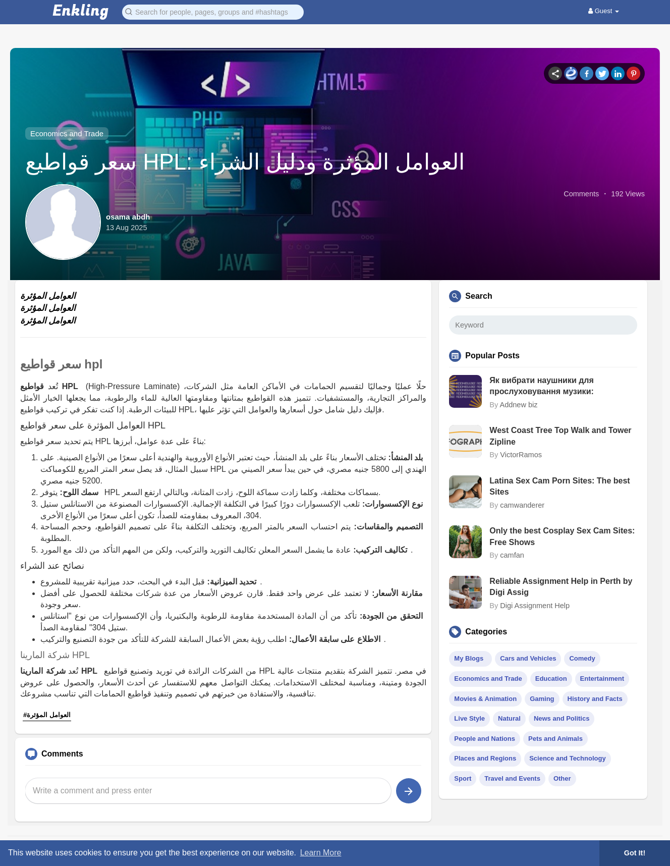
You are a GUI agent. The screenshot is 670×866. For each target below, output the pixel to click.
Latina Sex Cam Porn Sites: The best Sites (559, 486)
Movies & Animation (485, 698)
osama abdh (128, 216)
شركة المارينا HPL (55, 655)
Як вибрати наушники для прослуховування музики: (541, 386)
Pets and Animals (555, 738)
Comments (581, 194)
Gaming (542, 698)
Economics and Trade (66, 133)
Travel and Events (512, 778)
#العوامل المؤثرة (47, 715)
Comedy (582, 658)
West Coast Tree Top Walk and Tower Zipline (560, 436)
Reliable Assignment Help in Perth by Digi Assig (560, 587)
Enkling (80, 11)
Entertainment (602, 678)
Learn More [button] (321, 852)
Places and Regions (485, 758)
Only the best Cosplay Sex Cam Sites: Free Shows (562, 536)
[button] (213, 11)
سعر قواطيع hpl (61, 364)
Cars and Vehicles (528, 658)
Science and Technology (567, 758)
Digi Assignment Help (535, 606)
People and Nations (484, 738)
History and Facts (595, 698)
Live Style (469, 718)
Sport (462, 778)
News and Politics (562, 718)
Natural (509, 718)
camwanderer (522, 505)
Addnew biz (518, 405)
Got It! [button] (634, 853)
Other (562, 778)
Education (551, 678)
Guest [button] (603, 11)
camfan (512, 555)
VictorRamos (521, 455)
